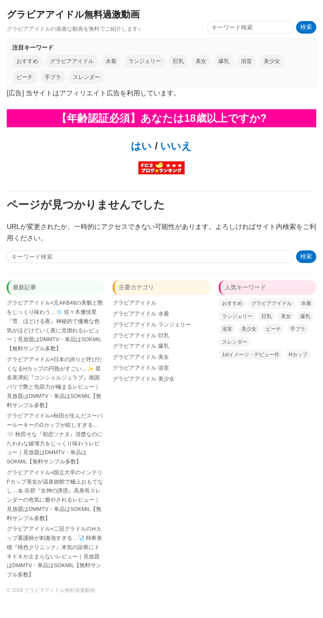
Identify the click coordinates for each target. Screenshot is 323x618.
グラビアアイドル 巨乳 (141, 335)
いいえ (175, 146)
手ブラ (53, 77)
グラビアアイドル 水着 (141, 313)
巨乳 (178, 61)
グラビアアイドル (72, 61)
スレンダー (86, 77)
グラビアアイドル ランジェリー (152, 324)
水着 (111, 61)
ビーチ (24, 77)
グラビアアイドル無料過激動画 (73, 14)
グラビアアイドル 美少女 (144, 379)
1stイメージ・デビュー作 (250, 355)
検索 (306, 27)
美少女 (272, 61)
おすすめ (27, 61)
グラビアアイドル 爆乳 (141, 346)
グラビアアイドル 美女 (141, 357)
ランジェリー (144, 61)
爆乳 (223, 61)
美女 (201, 61)
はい (141, 146)
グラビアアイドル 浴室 (141, 368)
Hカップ (298, 355)
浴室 (246, 61)
